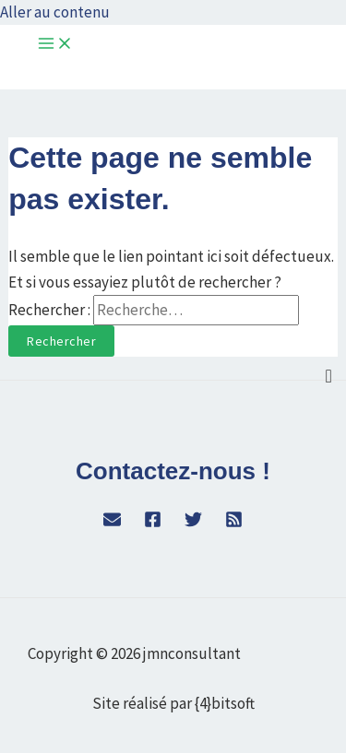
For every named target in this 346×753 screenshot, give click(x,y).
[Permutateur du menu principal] (55, 44)
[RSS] (234, 522)
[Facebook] (152, 522)
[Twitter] (193, 522)
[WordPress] (112, 522)
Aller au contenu (55, 12)
